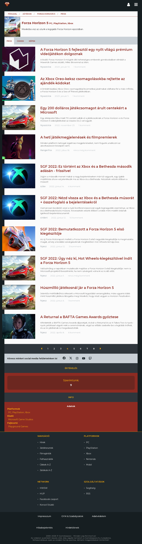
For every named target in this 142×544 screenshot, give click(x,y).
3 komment (75, 246)
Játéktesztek (46, 448)
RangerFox (46, 150)
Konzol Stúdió (47, 504)
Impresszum (44, 516)
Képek (32, 41)
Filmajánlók (45, 453)
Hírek (42, 442)
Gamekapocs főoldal (7, 4)
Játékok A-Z (46, 470)
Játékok (27, 14)
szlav (43, 186)
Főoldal (12, 14)
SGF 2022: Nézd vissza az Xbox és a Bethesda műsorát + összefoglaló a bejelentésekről (87, 200)
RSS (88, 493)
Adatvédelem (99, 516)
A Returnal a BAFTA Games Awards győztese (79, 317)
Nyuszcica (45, 67)
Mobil (89, 464)
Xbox (88, 453)
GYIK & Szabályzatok (72, 516)
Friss (9, 41)
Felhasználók (46, 459)
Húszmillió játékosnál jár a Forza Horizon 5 (77, 288)
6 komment (74, 332)
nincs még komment (84, 150)
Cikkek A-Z (45, 464)
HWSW (44, 488)
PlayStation (92, 448)
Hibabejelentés (44, 527)
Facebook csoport (49, 499)
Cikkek (20, 41)
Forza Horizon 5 (46, 14)
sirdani (44, 217)
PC (87, 442)
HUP (42, 493)
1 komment (80, 67)
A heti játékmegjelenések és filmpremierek (78, 137)
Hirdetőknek (72, 527)
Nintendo (91, 459)
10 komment (76, 217)
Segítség (90, 488)
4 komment (74, 186)
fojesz (43, 246)
